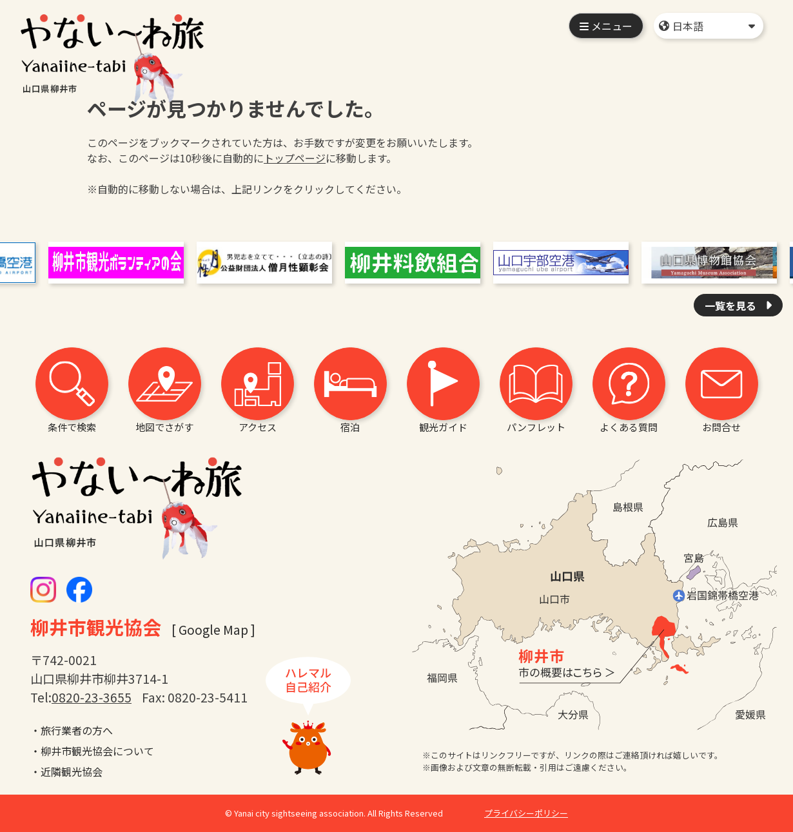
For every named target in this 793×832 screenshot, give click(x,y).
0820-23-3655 (92, 697)
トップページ (295, 158)
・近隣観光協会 (66, 771)
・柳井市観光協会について (92, 751)
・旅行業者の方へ (71, 730)
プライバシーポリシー (526, 813)
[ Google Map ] (213, 630)
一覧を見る (732, 305)
